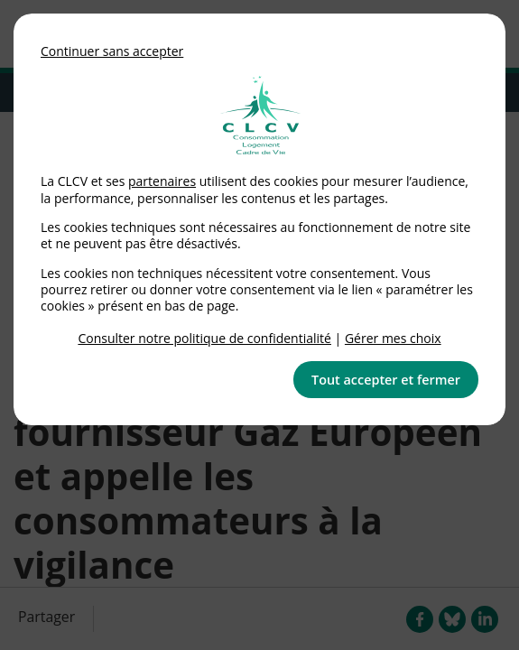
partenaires (162, 181)
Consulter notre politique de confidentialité (204, 338)
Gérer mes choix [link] (393, 338)
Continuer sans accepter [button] (112, 51)
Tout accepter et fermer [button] (385, 379)
